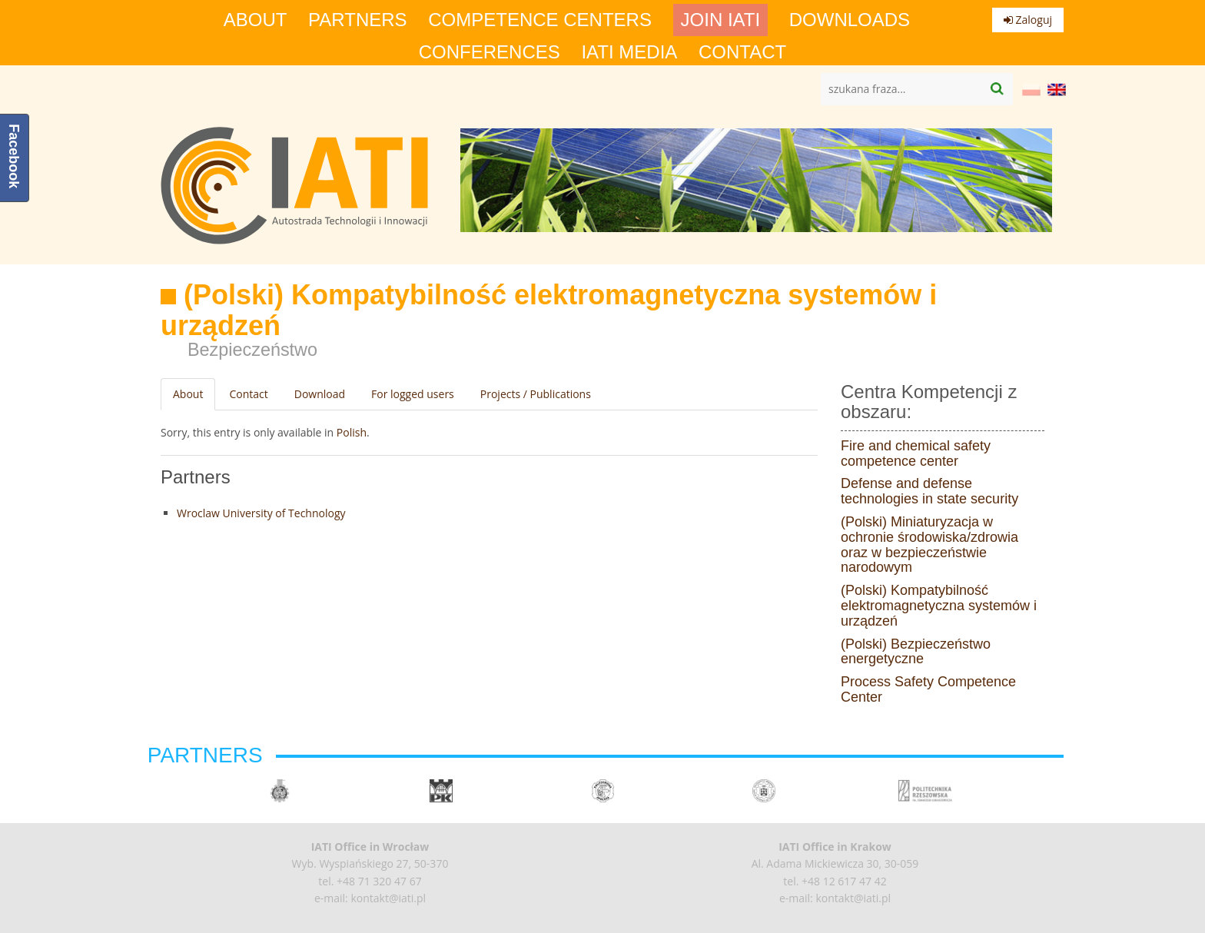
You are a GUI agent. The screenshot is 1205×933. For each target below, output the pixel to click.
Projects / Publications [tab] (535, 394)
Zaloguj (1028, 19)
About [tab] (188, 394)
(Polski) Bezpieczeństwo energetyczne (916, 651)
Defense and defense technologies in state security (929, 491)
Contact (742, 52)
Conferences (489, 52)
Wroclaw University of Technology (261, 513)
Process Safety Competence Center (928, 689)
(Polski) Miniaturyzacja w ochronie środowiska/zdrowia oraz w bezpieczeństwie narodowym (929, 544)
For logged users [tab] (412, 394)
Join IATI (721, 20)
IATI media (629, 52)
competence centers (540, 20)
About (255, 20)
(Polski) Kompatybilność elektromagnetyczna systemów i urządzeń (939, 606)
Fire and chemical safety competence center (916, 453)
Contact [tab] (248, 394)
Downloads (849, 20)
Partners (357, 20)
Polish (352, 432)
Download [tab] (319, 394)
